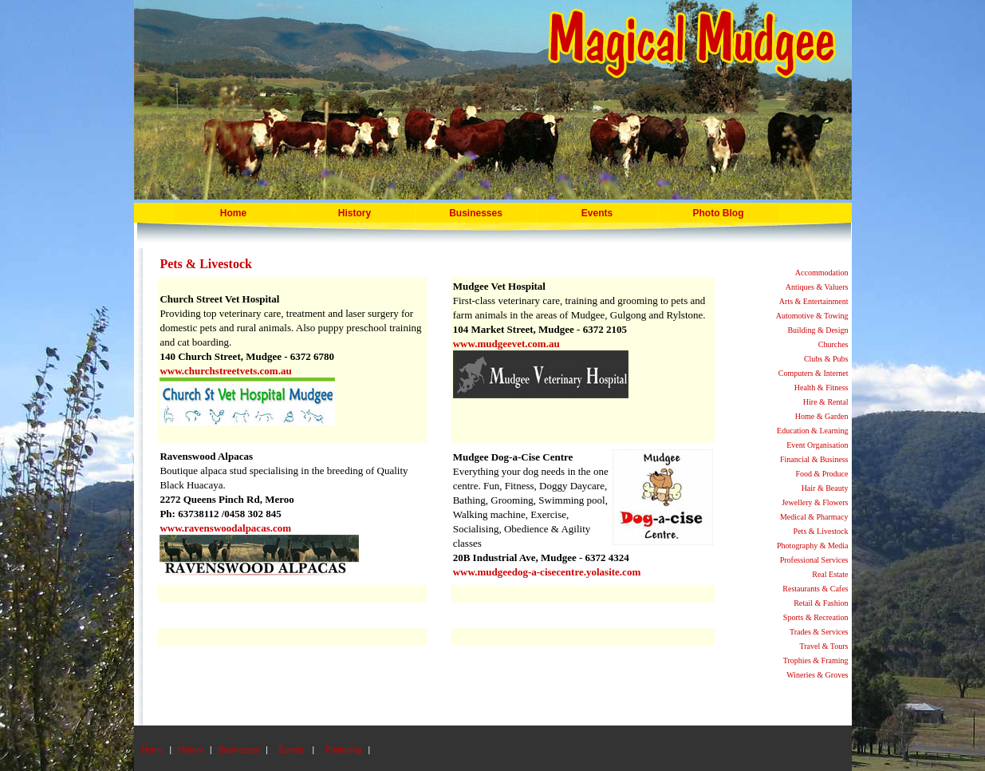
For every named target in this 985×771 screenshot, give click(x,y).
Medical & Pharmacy (814, 516)
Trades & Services (819, 631)
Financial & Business (814, 459)
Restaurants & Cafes (815, 588)
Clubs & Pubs (826, 358)
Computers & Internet (813, 373)
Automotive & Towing (812, 315)
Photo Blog (718, 213)
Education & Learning (812, 430)
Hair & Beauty (825, 488)
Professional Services (814, 560)
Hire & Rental (826, 401)
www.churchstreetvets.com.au (225, 371)
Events (597, 213)
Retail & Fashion (821, 603)
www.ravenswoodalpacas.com (225, 528)
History (354, 213)
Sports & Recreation (816, 617)
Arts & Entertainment (814, 301)
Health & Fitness (821, 387)
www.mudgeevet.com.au (506, 344)
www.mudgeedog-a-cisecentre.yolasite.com (547, 572)
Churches (833, 344)
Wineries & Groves (817, 674)
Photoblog (343, 749)
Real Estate (830, 574)
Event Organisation (817, 445)
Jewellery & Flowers (815, 502)
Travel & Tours (824, 646)
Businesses (239, 749)
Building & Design (817, 330)
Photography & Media (812, 545)
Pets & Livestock (821, 531)
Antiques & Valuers (817, 287)
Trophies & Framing (816, 660)
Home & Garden (822, 416)
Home (233, 213)
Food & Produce (821, 473)
